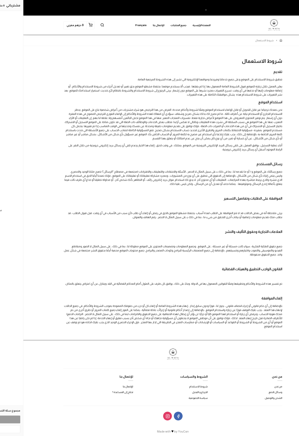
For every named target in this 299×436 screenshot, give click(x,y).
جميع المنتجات (155, 25)
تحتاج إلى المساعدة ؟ (99, 392)
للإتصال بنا (135, 25)
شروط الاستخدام (175, 386)
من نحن (255, 386)
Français (117, 25)
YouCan (160, 431)
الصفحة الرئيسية (178, 25)
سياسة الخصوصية (174, 398)
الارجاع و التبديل (176, 392)
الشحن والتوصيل (250, 398)
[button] (79, 25)
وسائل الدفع (252, 392)
